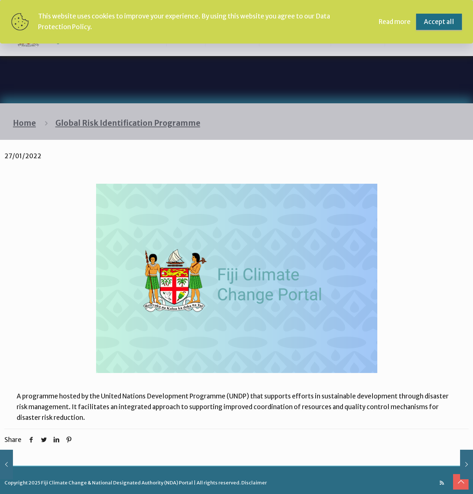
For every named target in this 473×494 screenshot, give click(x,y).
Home (24, 123)
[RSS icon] (442, 482)
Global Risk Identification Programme (127, 123)
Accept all (439, 22)
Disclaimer (254, 483)
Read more (395, 22)
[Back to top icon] (461, 482)
